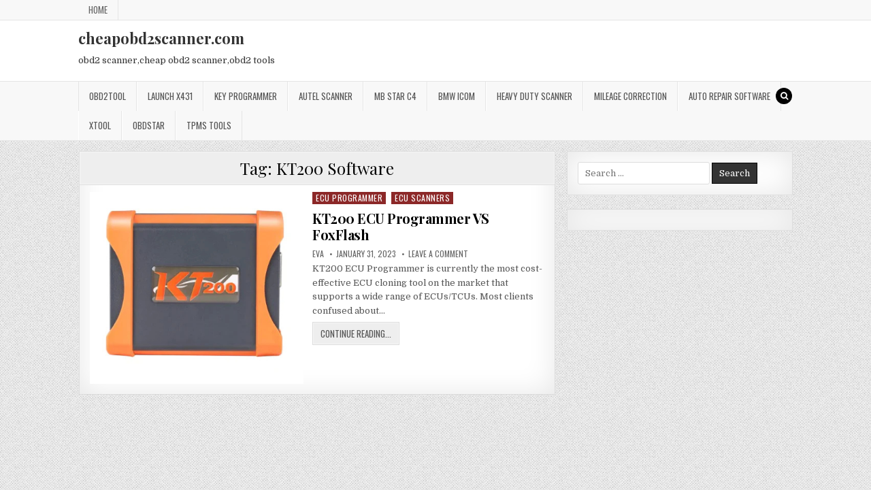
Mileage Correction (630, 96)
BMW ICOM (456, 96)
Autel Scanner (325, 96)
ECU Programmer (349, 197)
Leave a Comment (438, 254)
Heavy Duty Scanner (534, 96)
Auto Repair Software (729, 96)
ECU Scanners (422, 197)
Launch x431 (170, 96)
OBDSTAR (149, 125)
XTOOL (100, 125)
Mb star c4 (395, 96)
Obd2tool (107, 96)
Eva (318, 254)
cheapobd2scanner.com (161, 38)
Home (98, 9)
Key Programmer (245, 96)
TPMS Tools (208, 125)
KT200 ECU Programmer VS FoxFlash (400, 226)
